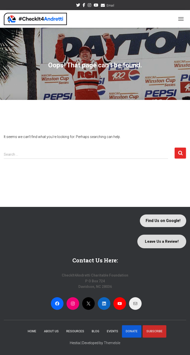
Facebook (84, 6)
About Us (51, 331)
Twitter (78, 6)
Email (110, 5)
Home (32, 331)
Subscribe (154, 331)
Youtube (96, 6)
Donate (132, 331)
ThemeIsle (112, 343)
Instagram (89, 6)
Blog (95, 331)
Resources (75, 331)
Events (112, 331)
